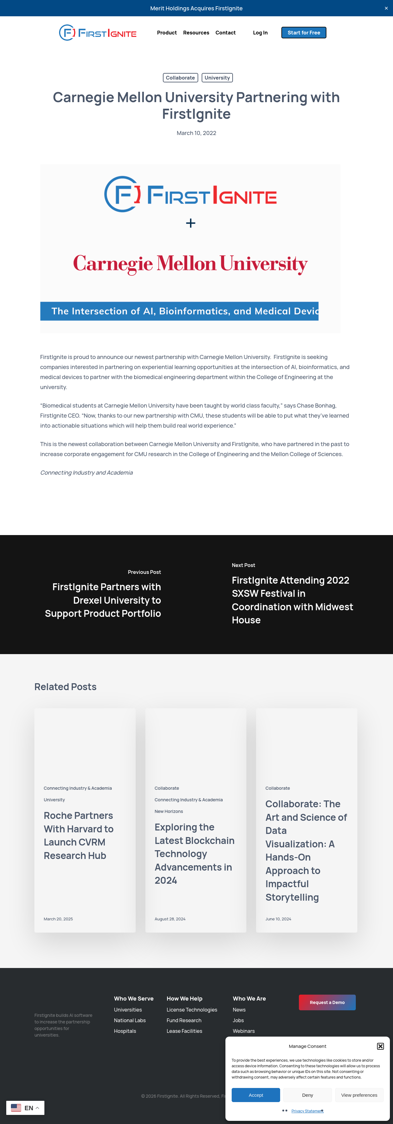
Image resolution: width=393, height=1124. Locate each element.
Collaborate (180, 77)
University (217, 77)
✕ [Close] (386, 8)
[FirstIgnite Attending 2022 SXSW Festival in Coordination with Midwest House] (295, 594)
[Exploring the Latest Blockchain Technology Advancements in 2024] (196, 820)
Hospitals (125, 1031)
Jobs (238, 1020)
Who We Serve (134, 998)
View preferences (359, 1095)
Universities (128, 1009)
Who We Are (249, 998)
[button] (380, 1046)
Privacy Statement (307, 1111)
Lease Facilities (184, 1031)
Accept (256, 1095)
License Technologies (192, 1009)
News (239, 1009)
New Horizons (169, 811)
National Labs (130, 1020)
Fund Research (184, 1020)
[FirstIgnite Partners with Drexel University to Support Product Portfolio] (98, 594)
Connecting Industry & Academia (78, 788)
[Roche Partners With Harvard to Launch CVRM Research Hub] (85, 820)
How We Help (184, 998)
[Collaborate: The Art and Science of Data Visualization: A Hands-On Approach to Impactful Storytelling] (306, 820)
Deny (307, 1095)
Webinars (244, 1031)
